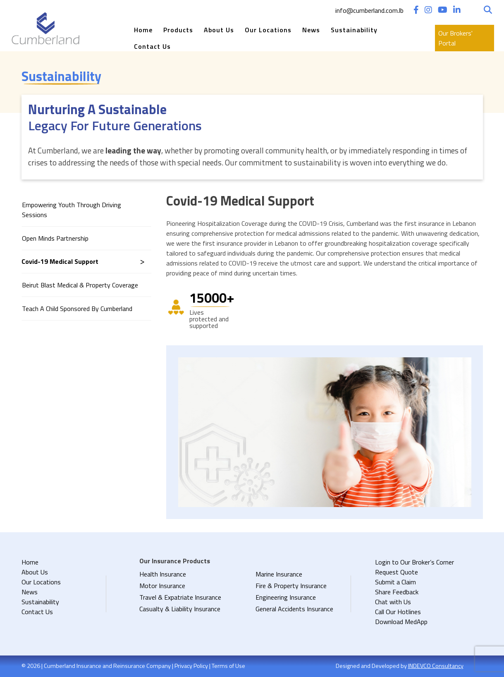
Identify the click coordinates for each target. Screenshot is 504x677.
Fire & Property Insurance (291, 586)
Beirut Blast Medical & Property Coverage (80, 285)
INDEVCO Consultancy (435, 665)
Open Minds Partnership (55, 238)
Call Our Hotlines (398, 612)
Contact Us (152, 46)
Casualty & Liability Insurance (179, 609)
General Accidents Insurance (294, 609)
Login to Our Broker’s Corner (414, 562)
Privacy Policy (191, 665)
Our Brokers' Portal (455, 38)
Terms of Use (228, 665)
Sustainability (354, 30)
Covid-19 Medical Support (59, 261)
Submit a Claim (395, 582)
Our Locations (268, 30)
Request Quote (396, 572)
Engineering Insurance (286, 597)
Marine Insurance (279, 574)
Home (143, 30)
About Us (219, 30)
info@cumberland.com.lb (369, 10)
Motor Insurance (162, 586)
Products (178, 30)
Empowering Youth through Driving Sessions (71, 210)
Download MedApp (401, 622)
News (311, 30)
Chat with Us (393, 602)
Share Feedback (396, 592)
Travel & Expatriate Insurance (180, 597)
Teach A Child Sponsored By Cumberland (77, 308)
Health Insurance (162, 574)
